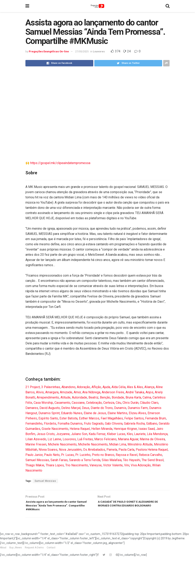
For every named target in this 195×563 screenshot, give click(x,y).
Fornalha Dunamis (70, 423)
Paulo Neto (52, 455)
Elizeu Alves (137, 413)
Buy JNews (15, 550)
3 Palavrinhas (50, 387)
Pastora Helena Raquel (152, 449)
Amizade (66, 392)
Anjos (149, 392)
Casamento (62, 403)
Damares (31, 408)
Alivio (40, 392)
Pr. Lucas (67, 455)
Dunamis (120, 408)
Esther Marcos (89, 418)
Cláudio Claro (149, 403)
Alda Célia (119, 387)
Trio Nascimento (76, 465)
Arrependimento (48, 397)
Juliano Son (79, 434)
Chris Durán (131, 403)
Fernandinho (33, 423)
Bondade (118, 397)
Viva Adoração (141, 465)
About (3, 550)
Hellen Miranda (101, 429)
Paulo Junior (34, 455)
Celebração (94, 403)
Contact (51, 550)
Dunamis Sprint (49, 413)
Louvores (99, 51)
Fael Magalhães (112, 418)
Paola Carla (126, 449)
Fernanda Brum (155, 418)
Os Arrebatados (94, 449)
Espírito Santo (48, 418)
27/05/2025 (81, 51)
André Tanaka (135, 392)
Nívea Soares (48, 449)
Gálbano (151, 423)
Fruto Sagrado (94, 423)
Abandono (68, 387)
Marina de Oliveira (152, 439)
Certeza (108, 403)
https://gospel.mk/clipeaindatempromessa (60, 163)
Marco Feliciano (105, 439)
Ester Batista (68, 418)
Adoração (83, 387)
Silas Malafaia (112, 460)
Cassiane (78, 403)
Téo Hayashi (131, 460)
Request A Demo (34, 550)
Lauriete (140, 434)
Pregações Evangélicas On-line (49, 51)
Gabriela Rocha (134, 423)
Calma (147, 397)
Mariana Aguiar (128, 439)
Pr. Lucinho (82, 455)
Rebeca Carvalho (150, 455)
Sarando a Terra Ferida (84, 460)
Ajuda (106, 387)
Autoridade (79, 397)
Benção (105, 397)
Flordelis (50, 423)
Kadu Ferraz (97, 434)
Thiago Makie (34, 465)
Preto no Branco (103, 455)
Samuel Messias (37, 460)
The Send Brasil (153, 460)
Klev (130, 434)
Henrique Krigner (125, 429)
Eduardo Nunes (71, 413)
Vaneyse (95, 465)
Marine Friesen (35, 444)
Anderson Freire (113, 392)
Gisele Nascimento (55, 429)
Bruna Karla (133, 397)
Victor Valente (113, 465)
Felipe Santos (134, 418)
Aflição (96, 387)
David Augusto (49, 408)
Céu (118, 403)
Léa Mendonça (157, 434)
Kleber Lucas (116, 434)
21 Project (32, 387)
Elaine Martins (117, 413)
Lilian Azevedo (35, 439)
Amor (77, 392)
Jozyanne (63, 434)
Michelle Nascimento (93, 444)
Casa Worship (43, 403)
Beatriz (93, 397)
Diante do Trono (102, 408)
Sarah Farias (59, 460)
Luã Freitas (85, 439)
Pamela (112, 449)
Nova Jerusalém (70, 449)
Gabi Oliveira (114, 423)
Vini (126, 465)
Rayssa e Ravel (126, 455)
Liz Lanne (54, 439)
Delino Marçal (70, 408)
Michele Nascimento (62, 444)
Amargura (51, 392)
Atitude (65, 397)
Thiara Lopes (55, 465)
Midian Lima (117, 444)
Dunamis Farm (138, 408)
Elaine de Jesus (95, 413)
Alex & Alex (135, 387)
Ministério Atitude (140, 444)
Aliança (149, 387)
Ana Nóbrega (91, 392)
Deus (85, 408)
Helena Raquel (80, 429)
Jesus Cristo (46, 434)
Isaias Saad (146, 429)
